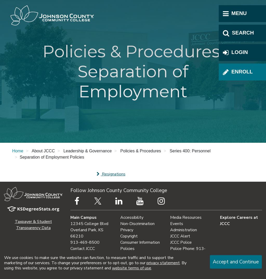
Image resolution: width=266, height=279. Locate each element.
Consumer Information (140, 242)
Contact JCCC (82, 248)
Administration (183, 230)
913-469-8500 (84, 242)
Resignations (110, 174)
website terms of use (131, 268)
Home (17, 151)
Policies (127, 248)
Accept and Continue (236, 261)
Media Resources (186, 217)
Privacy (126, 230)
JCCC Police (181, 242)
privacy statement (163, 263)
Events (176, 224)
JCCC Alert (180, 236)
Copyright (129, 236)
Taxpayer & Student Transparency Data (33, 225)
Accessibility (131, 217)
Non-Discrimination (137, 224)
